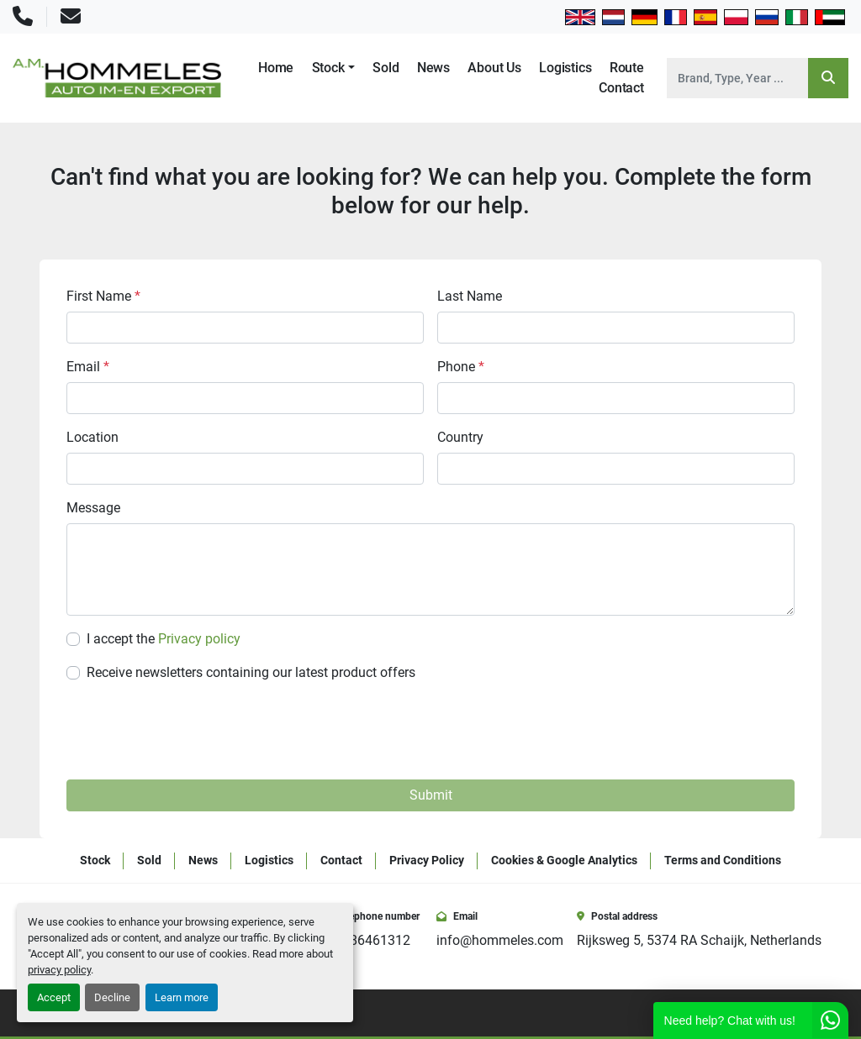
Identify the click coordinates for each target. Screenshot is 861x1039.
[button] (333, 68)
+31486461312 (365, 940)
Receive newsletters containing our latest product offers (251, 672)
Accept (54, 997)
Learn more (182, 997)
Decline (112, 997)
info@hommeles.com (499, 940)
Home (275, 68)
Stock (328, 68)
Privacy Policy (426, 860)
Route (627, 68)
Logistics (565, 68)
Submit (430, 795)
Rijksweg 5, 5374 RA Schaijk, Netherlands (699, 940)
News (433, 68)
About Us (494, 68)
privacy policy (59, 969)
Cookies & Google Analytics (564, 860)
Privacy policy (199, 639)
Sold (385, 68)
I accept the (163, 639)
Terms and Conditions (722, 860)
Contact (621, 88)
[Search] (737, 78)
